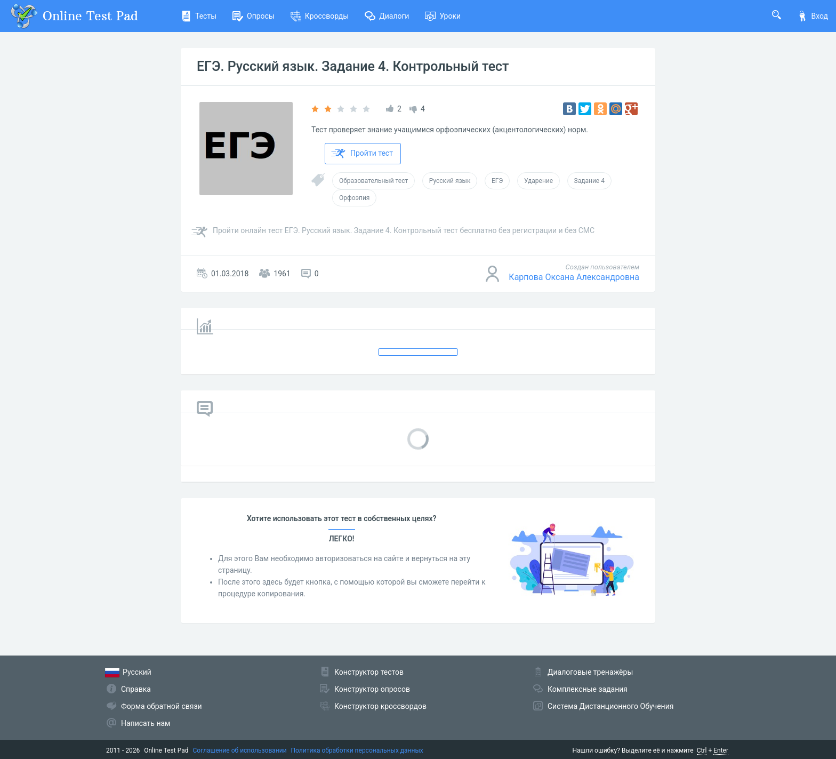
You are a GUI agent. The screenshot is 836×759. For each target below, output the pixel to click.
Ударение (538, 181)
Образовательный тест (373, 181)
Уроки (443, 16)
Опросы (253, 16)
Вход (812, 16)
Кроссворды (320, 16)
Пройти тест (362, 154)
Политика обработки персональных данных (357, 750)
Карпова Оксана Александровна (574, 277)
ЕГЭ (497, 181)
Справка (136, 689)
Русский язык (450, 181)
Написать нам (145, 723)
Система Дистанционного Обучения (610, 706)
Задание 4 (589, 181)
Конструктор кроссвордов (380, 706)
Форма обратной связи (161, 706)
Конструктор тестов (369, 672)
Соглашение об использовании (240, 750)
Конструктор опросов (372, 689)
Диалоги (387, 16)
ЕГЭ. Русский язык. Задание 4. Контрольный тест (353, 66)
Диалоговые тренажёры (590, 672)
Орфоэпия (354, 198)
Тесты (198, 16)
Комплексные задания (588, 689)
